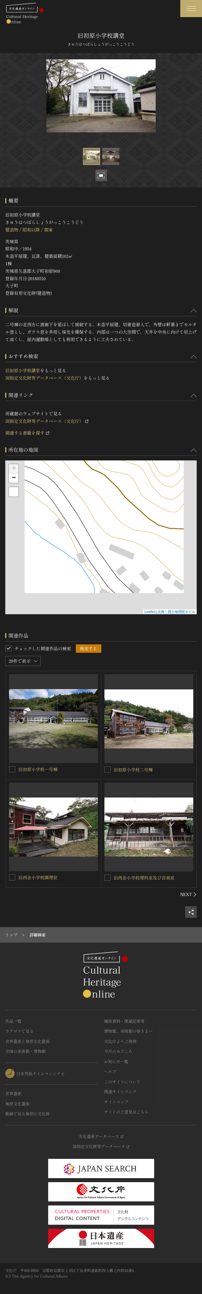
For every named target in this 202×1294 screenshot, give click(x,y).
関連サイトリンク (120, 1092)
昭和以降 (31, 229)
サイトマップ (116, 1102)
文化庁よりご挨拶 (120, 1041)
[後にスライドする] (188, 894)
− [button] (14, 478)
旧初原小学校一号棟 (37, 769)
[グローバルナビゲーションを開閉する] (191, 8)
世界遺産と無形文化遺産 (27, 1041)
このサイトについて (122, 1082)
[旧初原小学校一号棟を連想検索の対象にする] (12, 769)
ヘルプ (110, 1071)
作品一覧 (13, 1021)
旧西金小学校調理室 (37, 877)
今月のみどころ (118, 1051)
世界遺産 (13, 1093)
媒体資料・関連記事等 (124, 1021)
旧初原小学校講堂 (22, 370)
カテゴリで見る (19, 1031)
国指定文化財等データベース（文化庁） (44, 378)
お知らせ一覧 (116, 1061)
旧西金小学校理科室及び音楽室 (144, 878)
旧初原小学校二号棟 (133, 769)
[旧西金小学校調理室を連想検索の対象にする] (12, 877)
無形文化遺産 (17, 1104)
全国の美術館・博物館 (25, 1051)
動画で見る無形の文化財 (27, 1114)
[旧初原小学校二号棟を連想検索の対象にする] (107, 769)
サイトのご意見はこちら (126, 1112)
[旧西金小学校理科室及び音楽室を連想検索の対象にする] (107, 878)
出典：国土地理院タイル (176, 612)
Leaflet (150, 612)
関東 (48, 229)
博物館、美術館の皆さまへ (128, 1031)
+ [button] (14, 468)
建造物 (11, 229)
